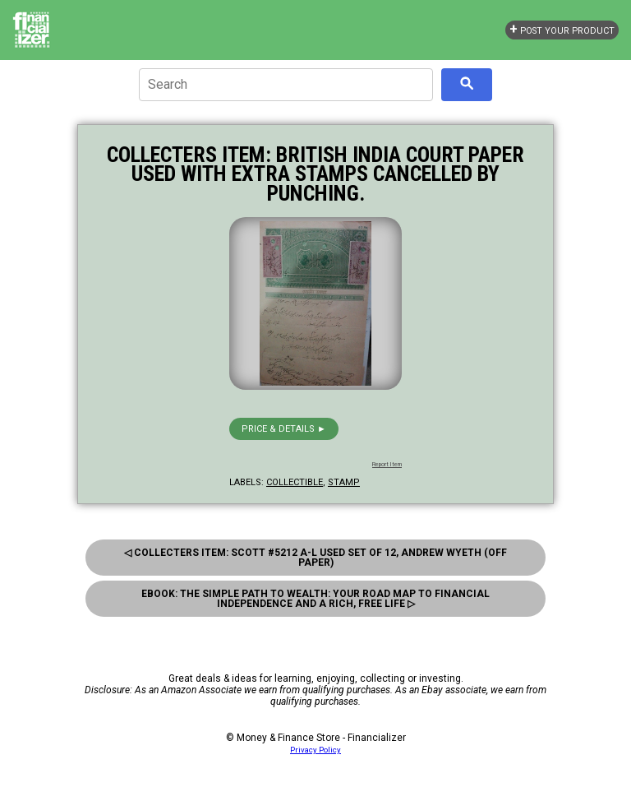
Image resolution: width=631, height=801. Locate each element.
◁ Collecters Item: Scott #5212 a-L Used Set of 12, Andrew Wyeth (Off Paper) (315, 557)
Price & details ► (284, 429)
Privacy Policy (315, 749)
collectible (294, 482)
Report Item (387, 464)
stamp (344, 482)
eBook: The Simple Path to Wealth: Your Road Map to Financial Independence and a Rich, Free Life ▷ (315, 598)
